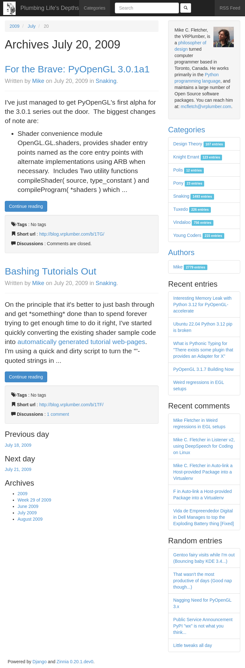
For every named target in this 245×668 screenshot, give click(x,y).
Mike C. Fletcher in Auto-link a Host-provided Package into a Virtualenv (203, 472)
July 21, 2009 (18, 469)
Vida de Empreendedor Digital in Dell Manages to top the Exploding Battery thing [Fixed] (203, 517)
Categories (95, 8)
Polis (188, 170)
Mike (38, 81)
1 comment (58, 414)
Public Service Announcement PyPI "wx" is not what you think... (203, 626)
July (32, 26)
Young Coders (198, 235)
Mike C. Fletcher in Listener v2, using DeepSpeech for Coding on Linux (204, 446)
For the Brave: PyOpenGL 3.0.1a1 (77, 69)
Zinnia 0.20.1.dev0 (74, 661)
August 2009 (30, 519)
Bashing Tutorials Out (50, 271)
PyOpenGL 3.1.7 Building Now (203, 369)
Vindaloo (193, 222)
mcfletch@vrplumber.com (206, 106)
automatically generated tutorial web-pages (81, 341)
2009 (14, 26)
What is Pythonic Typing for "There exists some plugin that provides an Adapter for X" (203, 350)
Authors (181, 252)
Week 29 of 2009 (34, 500)
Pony (188, 183)
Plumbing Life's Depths (49, 8)
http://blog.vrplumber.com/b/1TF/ (71, 404)
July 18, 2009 (18, 445)
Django (40, 661)
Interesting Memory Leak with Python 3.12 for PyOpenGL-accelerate (202, 304)
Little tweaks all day (192, 645)
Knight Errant (197, 156)
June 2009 (28, 506)
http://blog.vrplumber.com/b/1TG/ (71, 234)
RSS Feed (229, 8)
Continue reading (26, 206)
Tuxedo (192, 209)
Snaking (106, 81)
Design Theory (199, 143)
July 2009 (27, 512)
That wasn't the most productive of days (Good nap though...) (202, 581)
